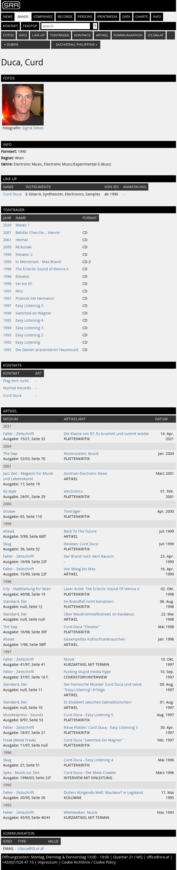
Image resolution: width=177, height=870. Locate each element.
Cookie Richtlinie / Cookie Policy (88, 862)
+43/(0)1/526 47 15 (18, 862)
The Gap (10, 453)
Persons (85, 16)
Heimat (22, 240)
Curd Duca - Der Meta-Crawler (90, 772)
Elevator (22, 276)
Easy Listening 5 (29, 305)
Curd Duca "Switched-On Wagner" (93, 740)
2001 (7, 232)
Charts (141, 16)
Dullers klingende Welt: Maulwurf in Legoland (103, 792)
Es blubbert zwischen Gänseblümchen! (98, 702)
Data (126, 16)
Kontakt (10, 26)
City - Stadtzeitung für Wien (27, 589)
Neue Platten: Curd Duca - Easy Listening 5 (101, 727)
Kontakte (82, 35)
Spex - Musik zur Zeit (21, 772)
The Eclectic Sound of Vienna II (42, 269)
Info (157, 16)
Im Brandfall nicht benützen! (89, 601)
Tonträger (59, 35)
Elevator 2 (24, 254)
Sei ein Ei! (24, 283)
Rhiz (19, 291)
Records (65, 16)
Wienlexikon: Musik (80, 812)
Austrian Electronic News (85, 473)
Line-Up (38, 35)
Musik (69, 659)
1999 (7, 254)
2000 (7, 247)
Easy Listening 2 (29, 335)
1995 (7, 320)
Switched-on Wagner (33, 313)
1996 (7, 313)
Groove (9, 511)
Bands (23, 16)
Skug (7, 544)
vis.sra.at (156, 35)
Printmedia (107, 16)
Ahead (8, 531)
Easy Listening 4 (29, 320)
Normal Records (17, 388)
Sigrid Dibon (33, 128)
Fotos (8, 35)
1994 (7, 328)
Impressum (47, 862)
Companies (43, 16)
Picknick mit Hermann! (35, 298)
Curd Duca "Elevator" (82, 626)
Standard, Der (15, 601)
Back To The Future (80, 531)
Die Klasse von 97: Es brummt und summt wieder (106, 433)
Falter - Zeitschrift (18, 433)
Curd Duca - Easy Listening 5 (88, 715)
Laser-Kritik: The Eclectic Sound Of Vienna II (101, 589)
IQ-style (9, 491)
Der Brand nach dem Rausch (89, 556)
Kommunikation (128, 35)
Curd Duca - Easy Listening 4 (88, 760)
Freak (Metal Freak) (19, 740)
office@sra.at (158, 857)
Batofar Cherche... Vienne (38, 232)
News (7, 16)
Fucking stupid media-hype (87, 671)
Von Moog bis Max (79, 569)
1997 (7, 291)
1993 (7, 335)
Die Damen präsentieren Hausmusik (47, 349)
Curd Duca (12, 194)
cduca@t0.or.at (31, 848)
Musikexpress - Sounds (23, 715)
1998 (7, 269)
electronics (73, 491)
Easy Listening (28, 342)
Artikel (102, 35)
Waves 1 (23, 225)
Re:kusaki (24, 247)
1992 (7, 342)
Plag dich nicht (16, 380)
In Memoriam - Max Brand (38, 261)
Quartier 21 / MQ (128, 857)
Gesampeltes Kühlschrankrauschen (94, 639)
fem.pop (30, 26)
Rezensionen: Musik (81, 453)
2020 (7, 225)
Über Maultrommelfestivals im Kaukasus (99, 614)
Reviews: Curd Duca (81, 544)
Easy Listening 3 (29, 328)
